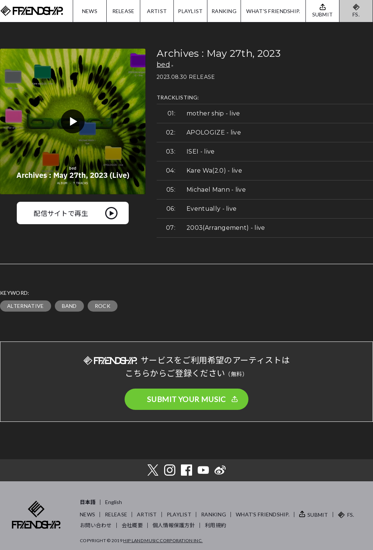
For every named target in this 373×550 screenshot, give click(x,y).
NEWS (89, 11)
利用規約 (215, 525)
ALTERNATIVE (25, 306)
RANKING (223, 11)
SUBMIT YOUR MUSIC (186, 399)
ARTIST (157, 11)
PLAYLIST (190, 11)
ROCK (102, 306)
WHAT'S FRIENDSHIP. (273, 11)
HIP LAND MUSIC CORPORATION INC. (163, 540)
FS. (356, 14)
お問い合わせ (96, 525)
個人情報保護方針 (174, 525)
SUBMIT (317, 515)
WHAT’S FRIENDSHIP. (262, 514)
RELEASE (123, 11)
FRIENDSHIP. (31, 11)
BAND (69, 306)
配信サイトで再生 (61, 213)
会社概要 (132, 525)
